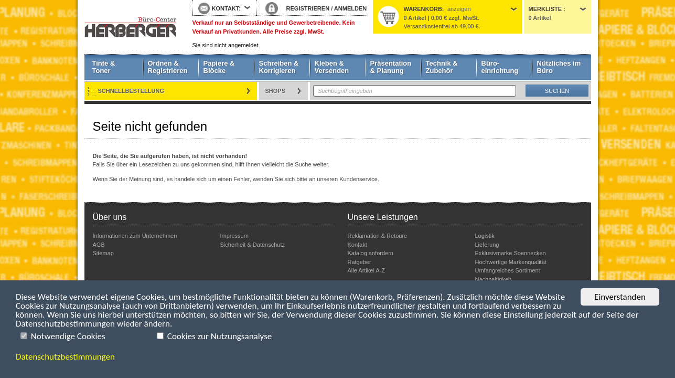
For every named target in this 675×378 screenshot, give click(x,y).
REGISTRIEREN (308, 8)
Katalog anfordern (370, 253)
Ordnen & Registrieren (168, 67)
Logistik (485, 236)
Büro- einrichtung (500, 67)
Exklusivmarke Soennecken (510, 253)
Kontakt (357, 245)
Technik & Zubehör (442, 67)
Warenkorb (423, 9)
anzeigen (459, 9)
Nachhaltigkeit (493, 279)
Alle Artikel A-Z (366, 270)
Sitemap (103, 253)
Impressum (234, 236)
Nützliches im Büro (559, 67)
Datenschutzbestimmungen (65, 356)
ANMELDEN (350, 8)
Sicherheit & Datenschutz (252, 245)
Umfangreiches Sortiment (507, 270)
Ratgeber (359, 262)
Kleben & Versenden (332, 67)
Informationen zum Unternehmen (135, 236)
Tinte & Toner (103, 67)
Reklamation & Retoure (378, 236)
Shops (275, 91)
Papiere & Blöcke (219, 67)
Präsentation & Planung (391, 67)
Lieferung (487, 245)
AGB (99, 245)
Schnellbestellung (131, 91)
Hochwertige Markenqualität (511, 262)
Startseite (130, 27)
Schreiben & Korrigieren (279, 67)
